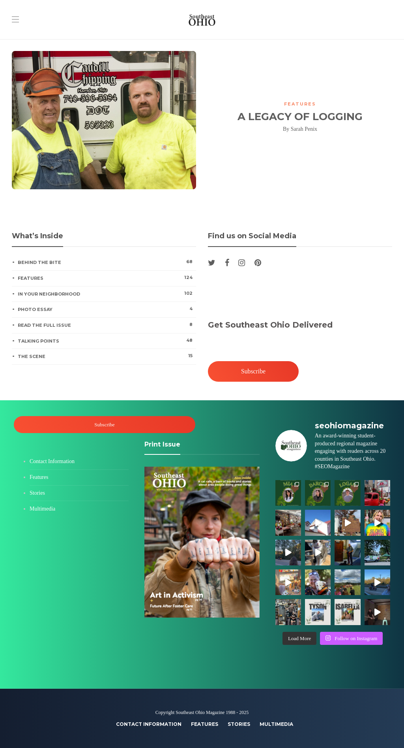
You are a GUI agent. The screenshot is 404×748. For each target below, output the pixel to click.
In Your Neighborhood (107, 293)
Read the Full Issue (107, 325)
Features (300, 104)
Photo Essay (107, 309)
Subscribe (253, 371)
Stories (37, 493)
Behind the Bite (107, 262)
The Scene (107, 356)
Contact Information (52, 461)
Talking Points (107, 340)
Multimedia (42, 509)
